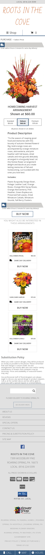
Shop (11, 33)
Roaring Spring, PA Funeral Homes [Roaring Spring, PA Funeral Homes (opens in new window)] (17, 520)
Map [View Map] (23, 552)
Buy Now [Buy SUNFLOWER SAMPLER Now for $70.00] (22, 307)
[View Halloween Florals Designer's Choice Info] (22, 325)
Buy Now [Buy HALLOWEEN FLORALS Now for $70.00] (22, 349)
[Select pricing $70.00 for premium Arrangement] (35, 122)
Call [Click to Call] (7, 552)
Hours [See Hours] (37, 552)
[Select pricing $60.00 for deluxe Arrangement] (23, 122)
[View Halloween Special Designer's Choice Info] (22, 242)
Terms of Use (22, 545)
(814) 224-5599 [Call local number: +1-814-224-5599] (29, 2)
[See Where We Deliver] (22, 405)
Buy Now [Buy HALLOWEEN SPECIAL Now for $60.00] (22, 266)
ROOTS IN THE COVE (22, 17)
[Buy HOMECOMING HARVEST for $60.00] (22, 214)
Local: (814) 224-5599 (22, 466)
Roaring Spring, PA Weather (17, 533)
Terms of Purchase (30, 541)
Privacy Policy (12, 541)
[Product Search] (23, 391)
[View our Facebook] (22, 447)
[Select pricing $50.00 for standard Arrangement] (10, 122)
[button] (22, 494)
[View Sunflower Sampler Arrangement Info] (22, 283)
